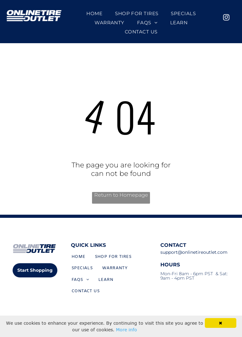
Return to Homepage (121, 195)
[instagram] (226, 18)
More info (126, 329)
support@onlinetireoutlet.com (194, 252)
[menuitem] (94, 13)
